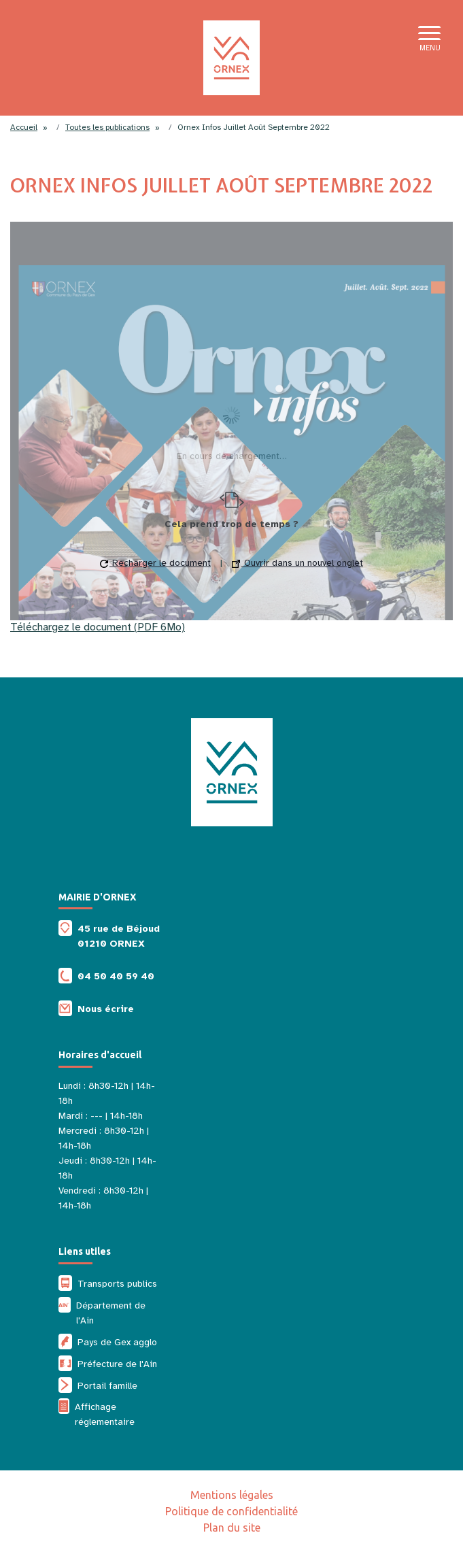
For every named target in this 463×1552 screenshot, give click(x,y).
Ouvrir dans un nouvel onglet (297, 563)
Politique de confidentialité (231, 1511)
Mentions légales (231, 1495)
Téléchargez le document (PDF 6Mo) (97, 627)
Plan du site (231, 1527)
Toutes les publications (107, 127)
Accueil (23, 127)
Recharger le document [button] (155, 563)
